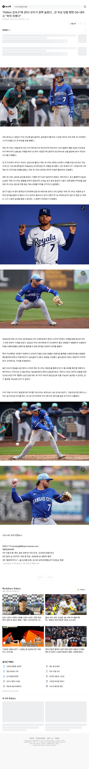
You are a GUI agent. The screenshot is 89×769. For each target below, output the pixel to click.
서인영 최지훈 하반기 (56, 681)
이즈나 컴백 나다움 (13, 681)
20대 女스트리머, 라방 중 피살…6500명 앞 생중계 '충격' (28, 556)
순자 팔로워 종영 (12, 676)
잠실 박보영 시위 (12, 671)
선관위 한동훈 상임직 (13, 666)
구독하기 (81, 590)
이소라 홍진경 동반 (56, 686)
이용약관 (31, 738)
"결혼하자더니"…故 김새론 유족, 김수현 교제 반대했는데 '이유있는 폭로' (35, 560)
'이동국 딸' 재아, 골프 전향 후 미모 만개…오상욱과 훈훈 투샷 (30, 553)
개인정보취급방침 (40, 738)
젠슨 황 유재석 (54, 666)
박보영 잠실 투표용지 (13, 686)
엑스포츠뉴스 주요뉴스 (11, 588)
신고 (27, 19)
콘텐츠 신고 (50, 738)
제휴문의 (57, 738)
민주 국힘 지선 (54, 671)
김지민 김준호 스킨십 (56, 676)
